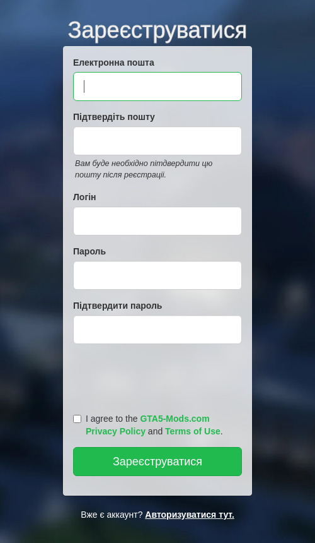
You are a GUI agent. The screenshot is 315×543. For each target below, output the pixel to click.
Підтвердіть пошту (114, 117)
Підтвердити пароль (117, 306)
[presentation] (159, 376)
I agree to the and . (148, 425)
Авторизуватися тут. (189, 515)
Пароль (89, 251)
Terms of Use (192, 431)
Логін (84, 197)
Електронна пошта (113, 62)
